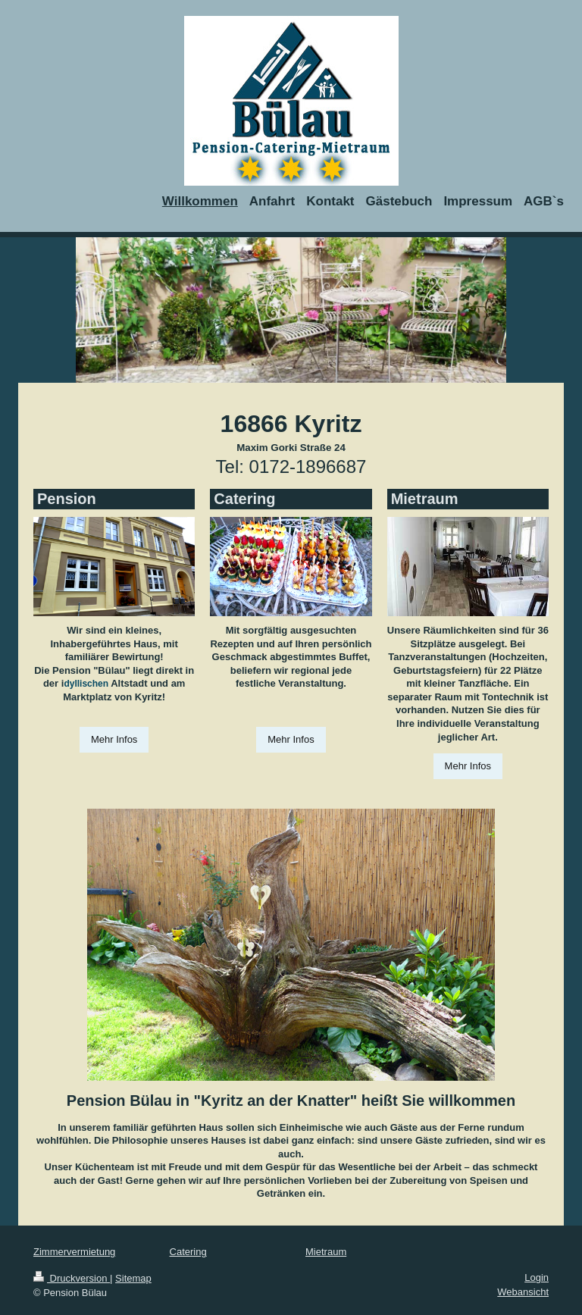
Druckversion (71, 1278)
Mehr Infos (114, 739)
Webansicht (523, 1292)
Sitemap (133, 1278)
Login (536, 1277)
